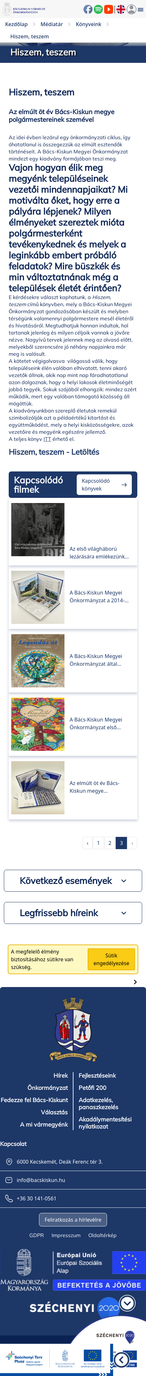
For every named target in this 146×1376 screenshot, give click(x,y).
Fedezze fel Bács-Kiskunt (34, 1100)
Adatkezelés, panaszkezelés (98, 1104)
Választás (54, 1112)
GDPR (36, 1235)
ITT (47, 439)
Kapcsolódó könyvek (96, 484)
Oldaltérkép (102, 1235)
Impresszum (66, 1235)
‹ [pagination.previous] (87, 843)
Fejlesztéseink (97, 1075)
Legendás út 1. (95, 638)
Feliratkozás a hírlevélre (72, 1219)
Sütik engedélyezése (111, 959)
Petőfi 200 (92, 1087)
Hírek (61, 1075)
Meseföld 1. (90, 702)
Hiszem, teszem (97, 765)
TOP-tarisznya (95, 575)
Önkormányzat (47, 1087)
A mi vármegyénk (44, 1124)
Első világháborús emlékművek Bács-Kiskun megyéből (93, 524)
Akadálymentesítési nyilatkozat (105, 1123)
